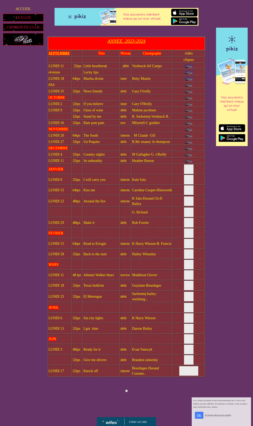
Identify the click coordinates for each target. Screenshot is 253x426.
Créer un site (138, 422)
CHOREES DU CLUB (23, 27)
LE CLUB (23, 18)
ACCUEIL (23, 9)
